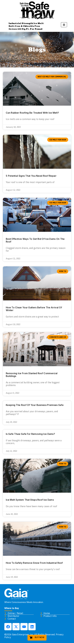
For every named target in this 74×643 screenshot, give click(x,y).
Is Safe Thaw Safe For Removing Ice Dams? (30, 433)
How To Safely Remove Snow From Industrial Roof (34, 562)
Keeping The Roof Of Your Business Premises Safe (35, 405)
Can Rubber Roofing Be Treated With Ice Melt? (32, 112)
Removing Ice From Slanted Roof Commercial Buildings (31, 374)
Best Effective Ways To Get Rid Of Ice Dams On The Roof (35, 240)
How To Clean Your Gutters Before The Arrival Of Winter (34, 309)
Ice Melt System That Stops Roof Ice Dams (30, 499)
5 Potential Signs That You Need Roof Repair (31, 175)
